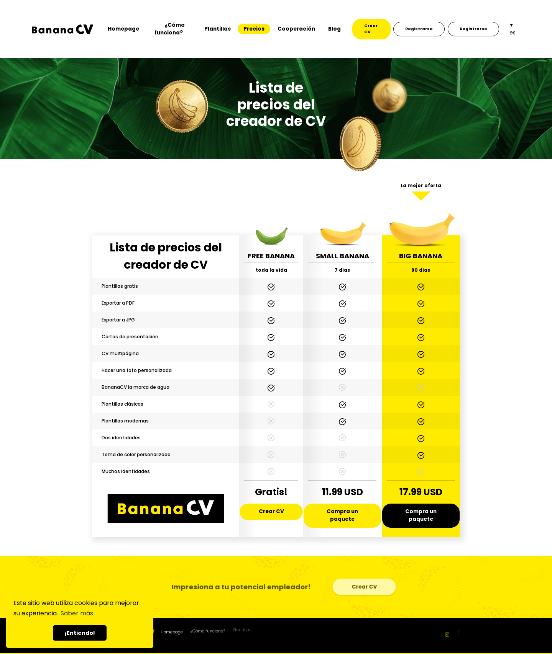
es (512, 32)
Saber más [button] (77, 613)
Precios (253, 29)
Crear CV (371, 29)
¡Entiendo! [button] (80, 633)
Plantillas (217, 29)
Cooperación (296, 29)
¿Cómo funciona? (169, 28)
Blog (334, 29)
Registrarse (419, 29)
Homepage (123, 29)
